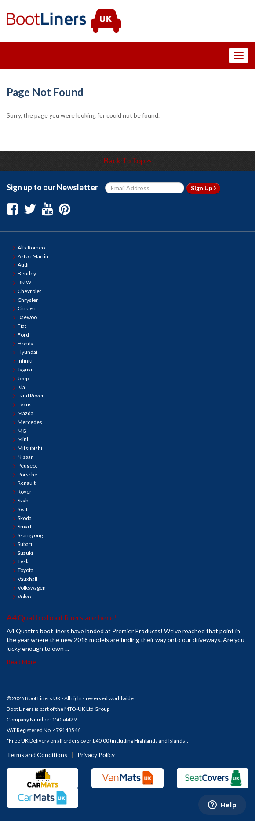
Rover (25, 491)
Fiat (22, 326)
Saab (23, 500)
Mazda (25, 413)
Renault (27, 482)
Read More (21, 661)
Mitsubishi (30, 448)
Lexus (25, 404)
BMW (24, 282)
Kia (21, 387)
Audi (23, 264)
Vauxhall (27, 579)
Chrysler (28, 300)
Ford (23, 334)
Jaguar (25, 369)
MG (22, 430)
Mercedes (30, 422)
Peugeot (27, 465)
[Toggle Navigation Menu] (238, 55)
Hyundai (27, 352)
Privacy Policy (96, 754)
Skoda (25, 518)
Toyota (25, 570)
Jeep (23, 378)
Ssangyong (30, 535)
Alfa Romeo (31, 247)
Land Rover (31, 395)
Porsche (27, 474)
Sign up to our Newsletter (52, 187)
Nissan (26, 456)
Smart (25, 526)
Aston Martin (33, 256)
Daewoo (27, 317)
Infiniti (25, 360)
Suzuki (25, 553)
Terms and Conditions (37, 754)
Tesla (24, 561)
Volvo (24, 596)
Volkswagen (32, 587)
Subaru (26, 544)
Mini (23, 439)
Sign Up (203, 188)
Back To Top (127, 160)
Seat (23, 509)
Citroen (27, 308)
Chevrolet (29, 291)
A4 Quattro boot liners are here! (62, 617)
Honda (25, 343)
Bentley (27, 273)
